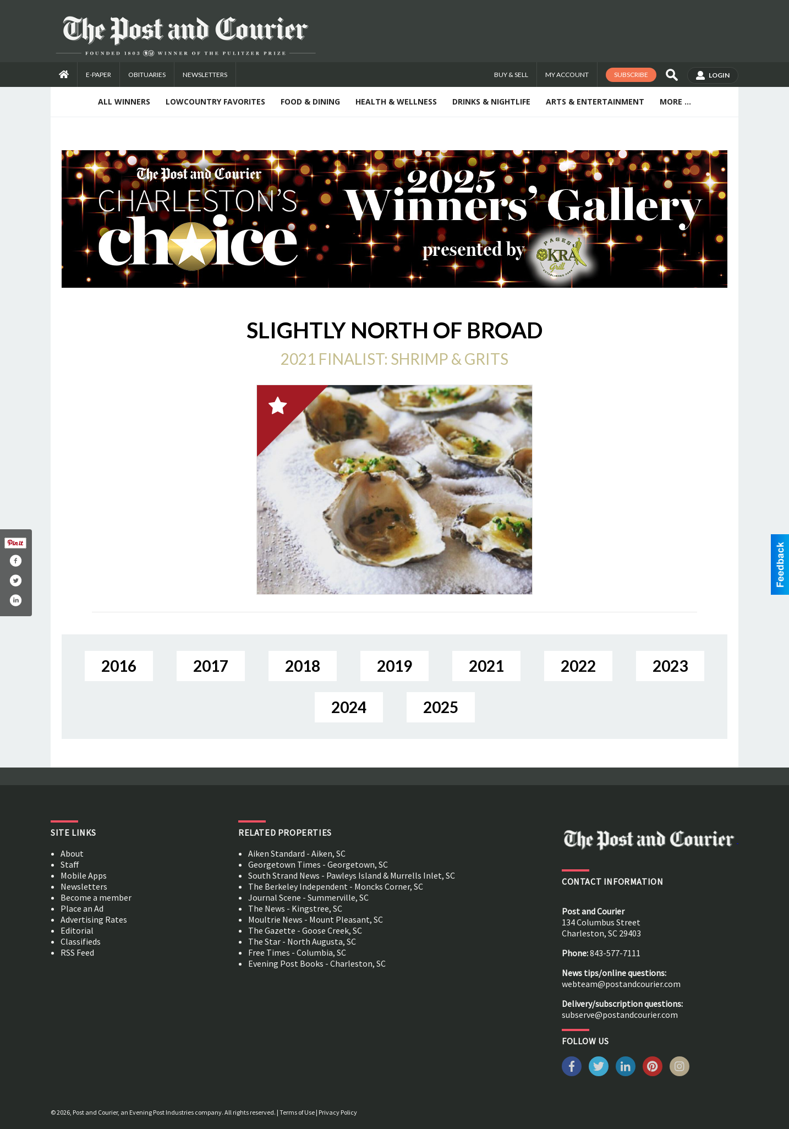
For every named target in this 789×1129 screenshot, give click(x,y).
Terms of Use (297, 1112)
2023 (670, 665)
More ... (675, 101)
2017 (210, 665)
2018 (302, 665)
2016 (118, 665)
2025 (440, 707)
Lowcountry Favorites (215, 101)
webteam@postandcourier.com (621, 983)
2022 (578, 665)
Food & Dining (310, 101)
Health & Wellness (396, 101)
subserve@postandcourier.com (620, 1014)
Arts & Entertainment (595, 101)
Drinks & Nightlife (491, 101)
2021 (486, 665)
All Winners (124, 101)
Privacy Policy (338, 1112)
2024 (348, 707)
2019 (394, 665)
